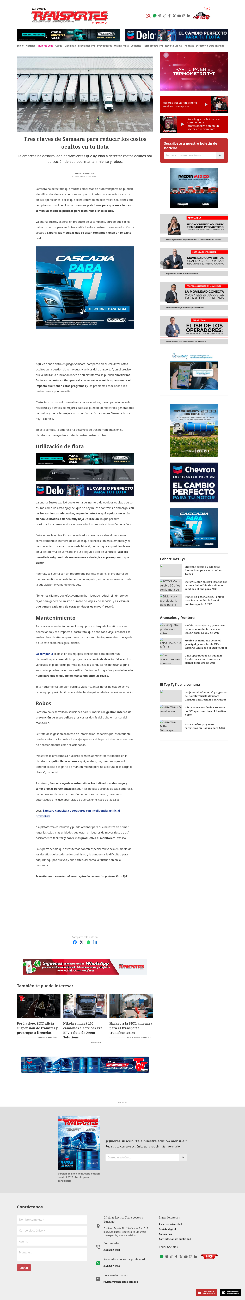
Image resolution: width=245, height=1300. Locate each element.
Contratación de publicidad (175, 1234)
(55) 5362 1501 (111, 1241)
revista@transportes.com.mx (120, 1273)
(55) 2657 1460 (111, 1257)
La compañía (44, 654)
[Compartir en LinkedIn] (95, 942)
